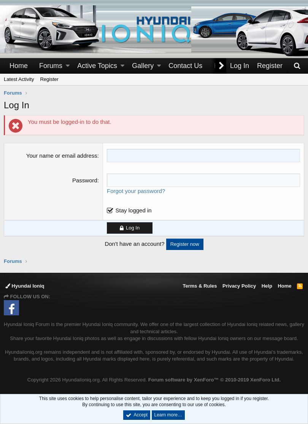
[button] (67, 66)
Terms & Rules (200, 286)
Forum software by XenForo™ (214, 380)
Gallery (143, 66)
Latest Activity (19, 79)
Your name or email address (61, 155)
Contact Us (185, 66)
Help (267, 286)
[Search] (297, 66)
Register (49, 79)
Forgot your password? (136, 191)
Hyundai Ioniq (24, 286)
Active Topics (97, 66)
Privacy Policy (239, 286)
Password (84, 180)
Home (19, 66)
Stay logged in (134, 210)
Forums (50, 66)
